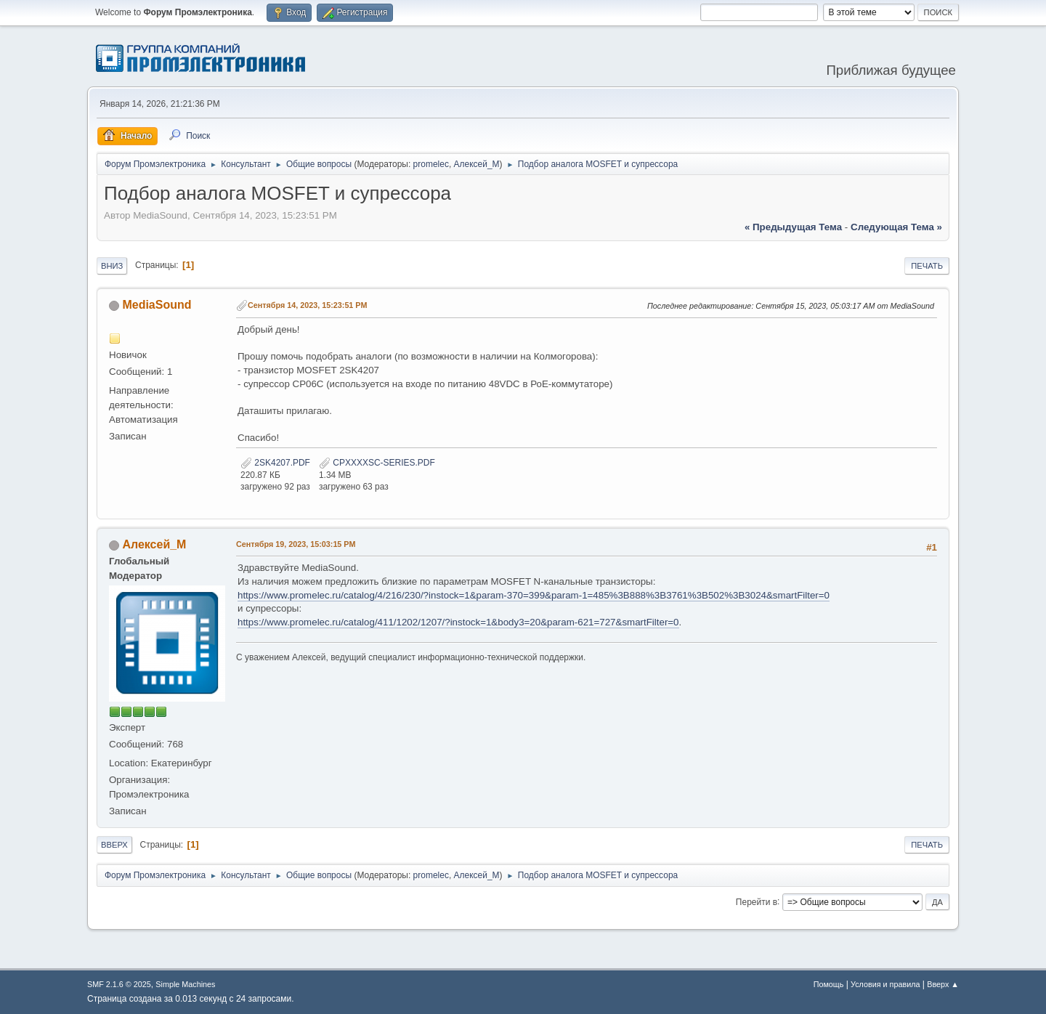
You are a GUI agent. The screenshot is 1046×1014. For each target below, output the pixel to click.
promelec (431, 164)
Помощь (829, 984)
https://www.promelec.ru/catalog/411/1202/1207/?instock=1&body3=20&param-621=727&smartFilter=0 (458, 622)
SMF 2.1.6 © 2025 (119, 984)
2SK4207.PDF (275, 463)
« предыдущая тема (793, 227)
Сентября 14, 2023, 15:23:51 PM (308, 305)
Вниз (112, 265)
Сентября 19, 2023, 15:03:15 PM (296, 544)
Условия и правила (885, 984)
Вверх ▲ (943, 984)
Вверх (114, 844)
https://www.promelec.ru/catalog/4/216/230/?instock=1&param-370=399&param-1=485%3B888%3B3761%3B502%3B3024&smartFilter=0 (534, 595)
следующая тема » (896, 227)
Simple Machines (185, 984)
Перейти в (756, 901)
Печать (927, 265)
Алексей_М (477, 164)
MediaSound (156, 305)
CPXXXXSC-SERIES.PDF (377, 463)
